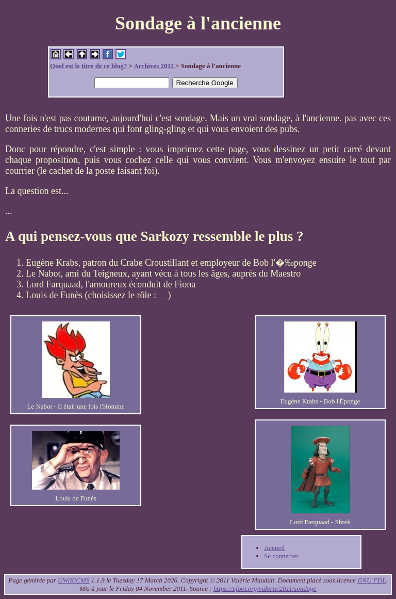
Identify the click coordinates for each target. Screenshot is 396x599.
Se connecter (281, 556)
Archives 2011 (154, 66)
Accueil (274, 548)
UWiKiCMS (73, 580)
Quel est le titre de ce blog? (89, 66)
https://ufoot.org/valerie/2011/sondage (265, 588)
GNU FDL (371, 580)
